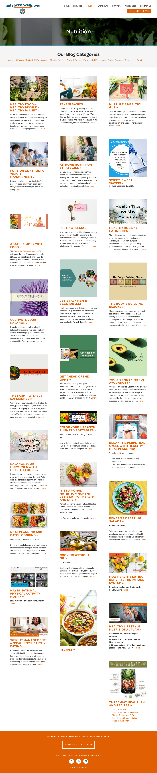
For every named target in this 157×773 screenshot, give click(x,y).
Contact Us (145, 6)
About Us (64, 736)
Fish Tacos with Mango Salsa (124, 718)
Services (56, 736)
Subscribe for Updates (78, 744)
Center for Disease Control (25, 251)
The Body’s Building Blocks (126, 305)
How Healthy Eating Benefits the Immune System (126, 580)
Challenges (105, 736)
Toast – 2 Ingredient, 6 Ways (124, 715)
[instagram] (78, 761)
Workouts (103, 6)
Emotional (119, 60)
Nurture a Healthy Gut (125, 105)
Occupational (129, 60)
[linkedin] (85, 761)
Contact (81, 736)
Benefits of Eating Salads (125, 519)
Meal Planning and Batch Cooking (26, 533)
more (43, 129)
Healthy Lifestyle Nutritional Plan (124, 627)
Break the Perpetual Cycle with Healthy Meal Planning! (127, 446)
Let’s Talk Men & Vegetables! (73, 302)
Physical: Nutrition (57, 60)
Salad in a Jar (118, 721)
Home (66, 6)
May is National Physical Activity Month (25, 593)
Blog (91, 6)
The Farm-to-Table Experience (26, 396)
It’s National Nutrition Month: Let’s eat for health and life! (77, 494)
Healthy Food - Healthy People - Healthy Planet (24, 107)
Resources (130, 6)
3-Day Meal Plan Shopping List (125, 712)
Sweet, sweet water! (121, 181)
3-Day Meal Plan (119, 710)
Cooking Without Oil (75, 556)
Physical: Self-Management (94, 60)
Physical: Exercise (74, 60)
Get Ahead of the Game (74, 377)
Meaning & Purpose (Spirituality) (21, 60)
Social (110, 60)
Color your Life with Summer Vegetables (77, 428)
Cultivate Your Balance (23, 321)
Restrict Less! (72, 228)
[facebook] (71, 761)
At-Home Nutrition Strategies (76, 165)
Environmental (42, 60)
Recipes (66, 649)
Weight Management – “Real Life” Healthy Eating (28, 643)
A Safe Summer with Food (26, 245)
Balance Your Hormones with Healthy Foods (23, 467)
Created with (78, 767)
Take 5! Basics (71, 104)
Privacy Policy (95, 736)
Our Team (116, 6)
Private (140, 60)
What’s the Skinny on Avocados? (127, 380)
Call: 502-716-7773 (139, 11)
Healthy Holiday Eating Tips (123, 229)
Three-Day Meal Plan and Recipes (127, 703)
